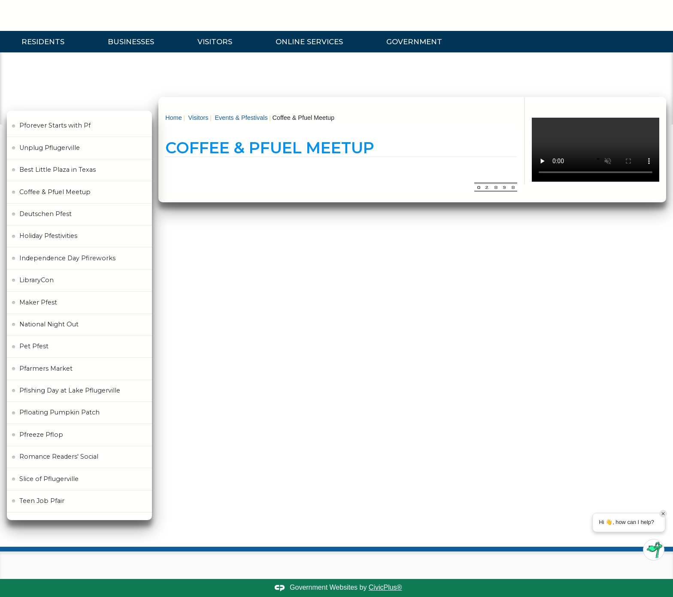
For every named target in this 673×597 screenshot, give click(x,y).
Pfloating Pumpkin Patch (59, 412)
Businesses (131, 41)
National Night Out (49, 324)
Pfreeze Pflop (41, 435)
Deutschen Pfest (45, 214)
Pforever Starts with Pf (55, 125)
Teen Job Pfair (41, 501)
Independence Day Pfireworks (67, 258)
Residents (42, 41)
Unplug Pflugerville (49, 148)
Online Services (309, 41)
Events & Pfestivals (240, 117)
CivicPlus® (385, 587)
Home (173, 117)
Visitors (214, 41)
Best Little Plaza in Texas (57, 170)
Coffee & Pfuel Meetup (55, 192)
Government (414, 41)
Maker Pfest (38, 302)
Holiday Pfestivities (48, 236)
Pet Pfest (34, 346)
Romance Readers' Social (58, 456)
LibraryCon (36, 280)
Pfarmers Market (46, 368)
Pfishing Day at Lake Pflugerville (69, 390)
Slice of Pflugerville (49, 479)
